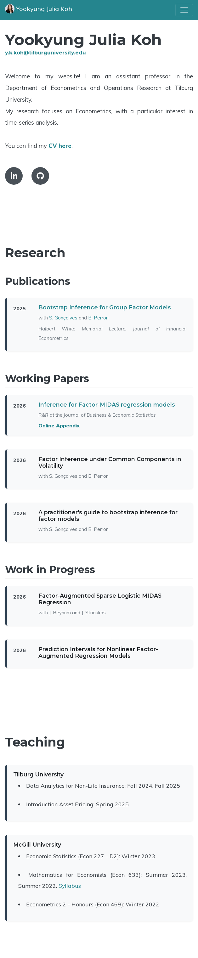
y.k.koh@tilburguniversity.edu (45, 53)
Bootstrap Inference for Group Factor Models (104, 307)
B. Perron (98, 318)
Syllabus (70, 885)
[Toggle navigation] (184, 10)
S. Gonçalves (63, 318)
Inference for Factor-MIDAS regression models (106, 404)
